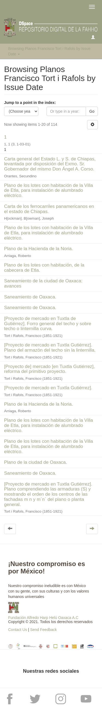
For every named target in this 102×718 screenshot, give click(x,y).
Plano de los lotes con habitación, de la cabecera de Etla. (44, 267)
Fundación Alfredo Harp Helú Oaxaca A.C (43, 617)
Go (91, 111)
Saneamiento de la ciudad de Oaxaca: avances (43, 283)
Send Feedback (43, 629)
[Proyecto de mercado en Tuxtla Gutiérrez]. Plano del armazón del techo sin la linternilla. (49, 347)
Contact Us (17, 629)
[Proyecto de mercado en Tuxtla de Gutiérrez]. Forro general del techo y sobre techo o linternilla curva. (47, 323)
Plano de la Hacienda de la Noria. (38, 248)
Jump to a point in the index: (30, 102)
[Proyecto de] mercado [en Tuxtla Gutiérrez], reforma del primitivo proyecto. (49, 369)
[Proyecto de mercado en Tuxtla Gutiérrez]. (48, 387)
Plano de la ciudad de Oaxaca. (35, 462)
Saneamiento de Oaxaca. (30, 297)
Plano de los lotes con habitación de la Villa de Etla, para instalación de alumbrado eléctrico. (48, 190)
